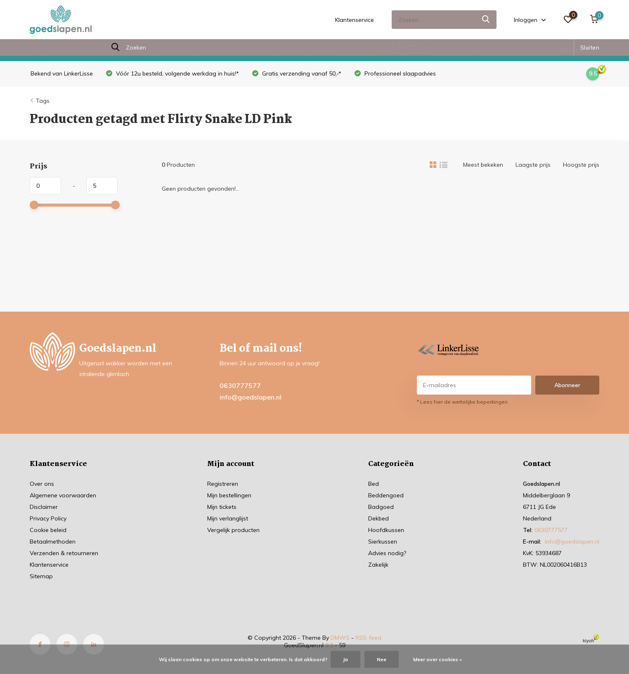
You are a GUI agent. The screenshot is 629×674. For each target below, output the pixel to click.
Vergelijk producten (233, 530)
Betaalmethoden (53, 541)
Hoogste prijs (581, 164)
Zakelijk (295, 50)
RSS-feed (368, 637)
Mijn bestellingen (229, 495)
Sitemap (41, 576)
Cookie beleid (48, 530)
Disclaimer (44, 507)
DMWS (340, 637)
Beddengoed (66, 50)
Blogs (321, 50)
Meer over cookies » (437, 659)
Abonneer (567, 385)
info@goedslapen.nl (250, 397)
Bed (35, 50)
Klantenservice (354, 20)
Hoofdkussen (173, 50)
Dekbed (136, 50)
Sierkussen (214, 50)
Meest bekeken (483, 164)
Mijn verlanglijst (227, 518)
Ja (345, 659)
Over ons (42, 483)
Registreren (222, 483)
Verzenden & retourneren (64, 553)
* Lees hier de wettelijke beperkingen (462, 402)
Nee (381, 659)
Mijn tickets (221, 507)
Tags (43, 100)
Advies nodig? (257, 50)
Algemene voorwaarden (63, 495)
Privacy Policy (48, 518)
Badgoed (105, 50)
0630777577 (240, 385)
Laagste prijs (533, 164)
